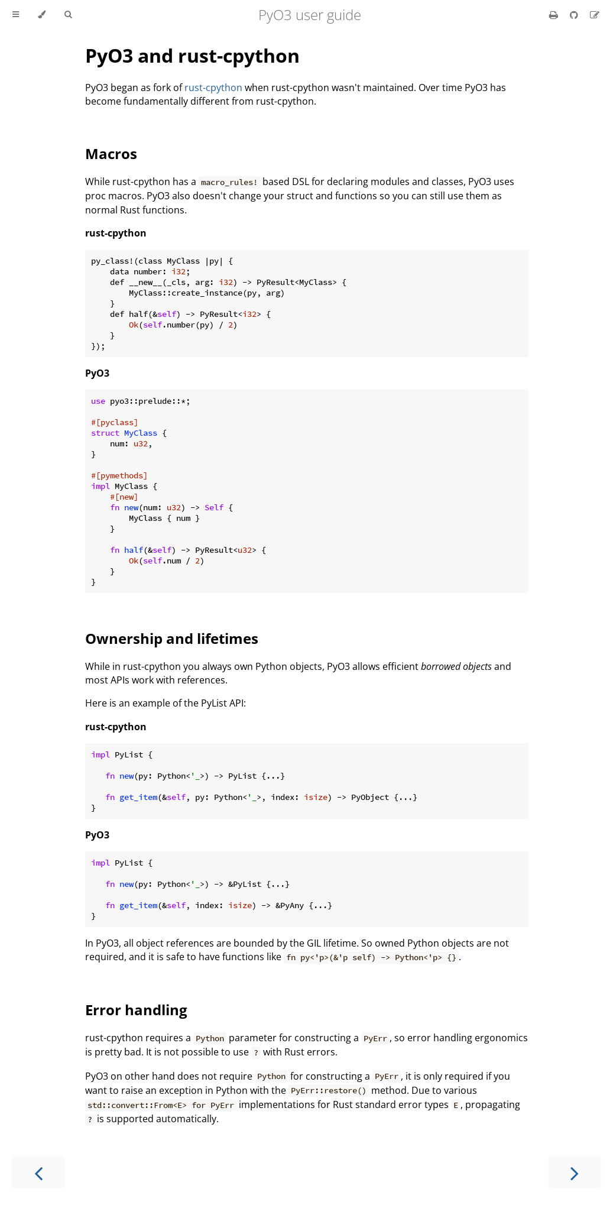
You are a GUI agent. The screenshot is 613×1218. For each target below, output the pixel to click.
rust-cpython (213, 87)
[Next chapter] (574, 1172)
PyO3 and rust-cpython (192, 55)
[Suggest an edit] (594, 14)
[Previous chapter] (38, 1172)
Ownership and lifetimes (171, 638)
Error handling (136, 1009)
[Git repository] (575, 14)
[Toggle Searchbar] (68, 15)
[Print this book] (554, 14)
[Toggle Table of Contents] (15, 15)
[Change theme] (41, 15)
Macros (111, 153)
